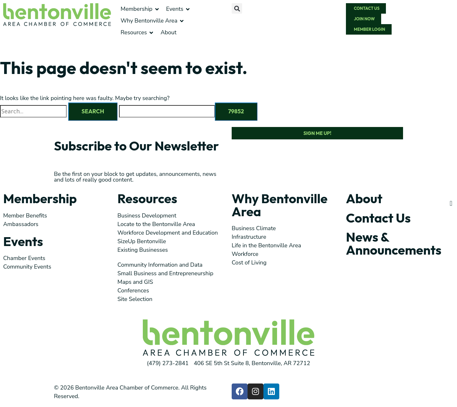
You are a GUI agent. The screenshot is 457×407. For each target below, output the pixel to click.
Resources (147, 198)
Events (23, 241)
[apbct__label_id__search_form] (167, 111)
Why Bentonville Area (280, 205)
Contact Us (378, 218)
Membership (40, 198)
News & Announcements (393, 243)
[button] (140, 9)
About (364, 198)
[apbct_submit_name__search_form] (236, 111)
